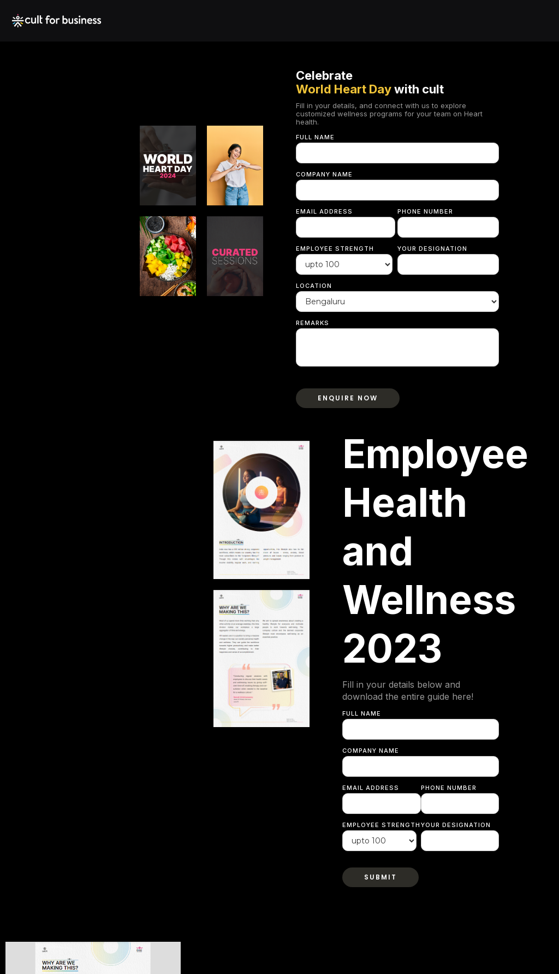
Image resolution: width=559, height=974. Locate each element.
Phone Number (425, 211)
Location (314, 286)
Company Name (324, 174)
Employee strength (335, 248)
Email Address (324, 211)
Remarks (312, 323)
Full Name (315, 137)
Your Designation (432, 248)
